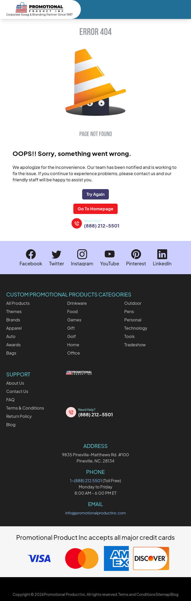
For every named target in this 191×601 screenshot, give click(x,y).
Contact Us (17, 391)
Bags (11, 353)
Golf (71, 336)
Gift (71, 328)
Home (73, 344)
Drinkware (77, 303)
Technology (135, 328)
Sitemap (162, 594)
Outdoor (133, 303)
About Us (15, 383)
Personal (133, 319)
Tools (129, 336)
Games (74, 319)
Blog (11, 424)
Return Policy (19, 416)
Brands (13, 319)
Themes (14, 311)
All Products (18, 303)
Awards (13, 344)
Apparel (14, 328)
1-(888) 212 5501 (86, 480)
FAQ (10, 399)
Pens (129, 311)
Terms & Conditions (25, 408)
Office (73, 353)
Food (72, 311)
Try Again (95, 194)
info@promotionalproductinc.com (95, 512)
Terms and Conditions (136, 594)
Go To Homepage (95, 208)
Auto (11, 336)
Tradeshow (135, 344)
